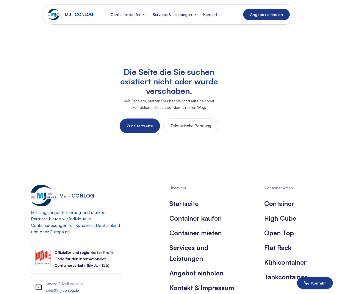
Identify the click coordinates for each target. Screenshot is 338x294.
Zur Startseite (140, 125)
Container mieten (195, 233)
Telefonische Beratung (191, 125)
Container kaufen (195, 218)
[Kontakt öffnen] (315, 283)
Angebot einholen (196, 273)
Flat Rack (277, 247)
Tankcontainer (285, 277)
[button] (128, 14)
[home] (71, 14)
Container (279, 203)
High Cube (280, 218)
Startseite (184, 203)
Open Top (279, 233)
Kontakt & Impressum (201, 288)
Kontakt (210, 14)
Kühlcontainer (285, 262)
